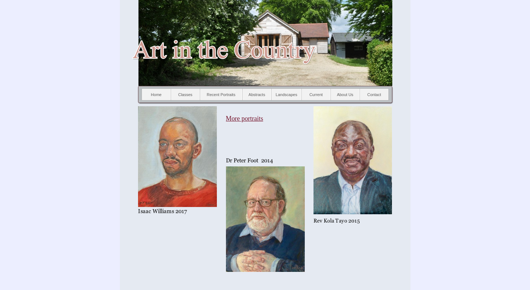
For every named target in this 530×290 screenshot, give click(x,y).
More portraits (244, 118)
